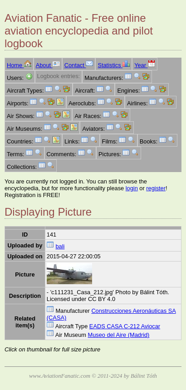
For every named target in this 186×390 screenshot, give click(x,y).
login (132, 188)
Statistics (114, 65)
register (156, 188)
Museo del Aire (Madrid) (119, 334)
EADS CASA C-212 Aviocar (124, 326)
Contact (78, 65)
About (48, 65)
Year (144, 65)
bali (59, 246)
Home (19, 65)
